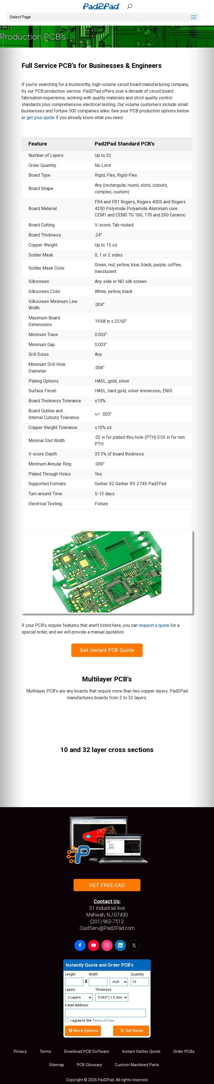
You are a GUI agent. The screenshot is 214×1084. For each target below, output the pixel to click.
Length (70, 974)
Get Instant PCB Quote (107, 650)
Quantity (137, 974)
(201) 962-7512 (107, 921)
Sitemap (56, 1064)
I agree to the (89, 1020)
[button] (80, 945)
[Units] (119, 982)
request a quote (154, 625)
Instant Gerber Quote (141, 1051)
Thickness (103, 990)
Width (93, 974)
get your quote (40, 117)
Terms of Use (103, 1020)
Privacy (20, 1051)
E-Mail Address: (77, 1005)
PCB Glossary (89, 1064)
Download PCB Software (86, 1051)
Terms (45, 1051)
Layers (70, 990)
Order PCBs (183, 1051)
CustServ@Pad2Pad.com (107, 928)
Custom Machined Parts (137, 1064)
